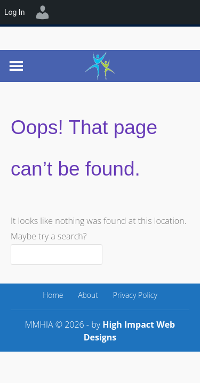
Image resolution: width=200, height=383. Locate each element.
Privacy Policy (135, 295)
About (88, 295)
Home (53, 295)
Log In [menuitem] (14, 12)
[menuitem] (43, 12)
